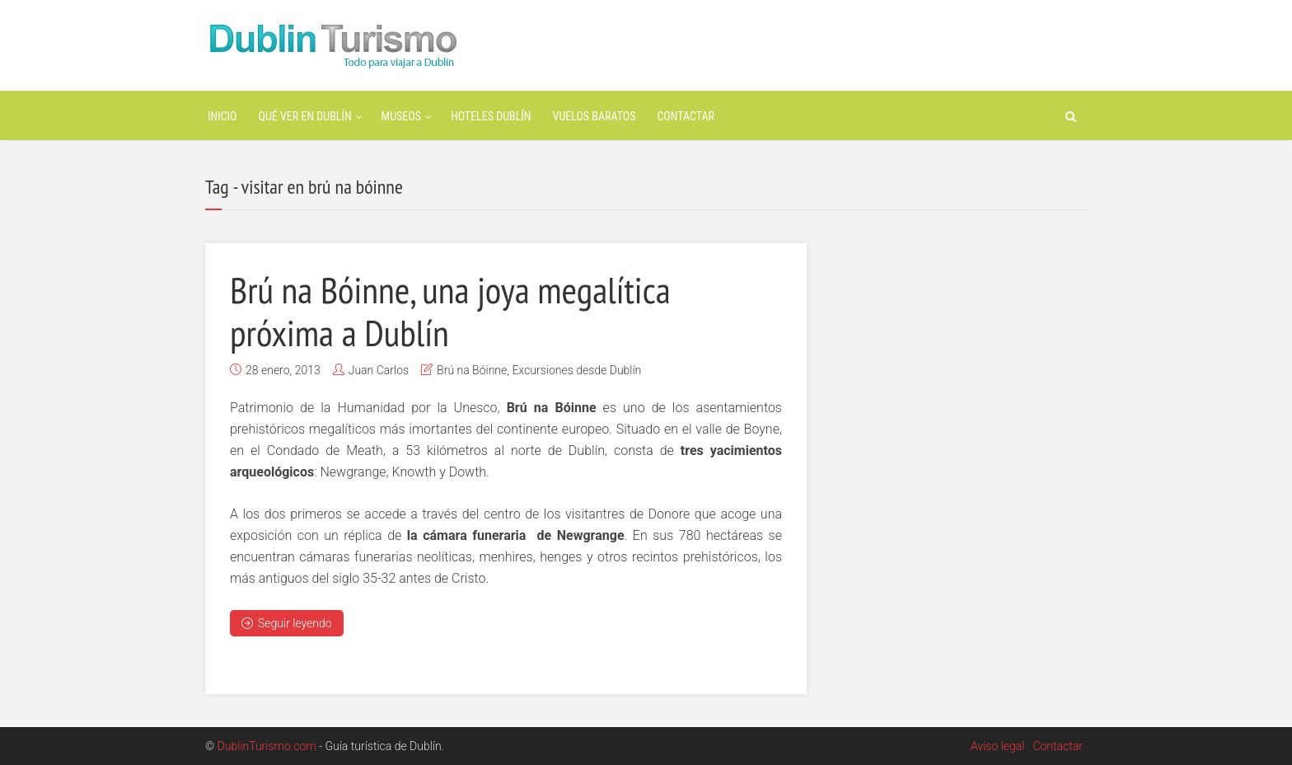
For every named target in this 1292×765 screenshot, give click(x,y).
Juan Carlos (379, 370)
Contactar (685, 116)
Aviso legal (997, 746)
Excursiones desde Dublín (576, 370)
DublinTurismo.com (267, 746)
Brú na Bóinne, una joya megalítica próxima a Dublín (450, 310)
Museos (401, 116)
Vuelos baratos (594, 116)
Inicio (222, 116)
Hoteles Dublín (491, 116)
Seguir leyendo (286, 623)
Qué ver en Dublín (305, 116)
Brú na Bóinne (472, 370)
